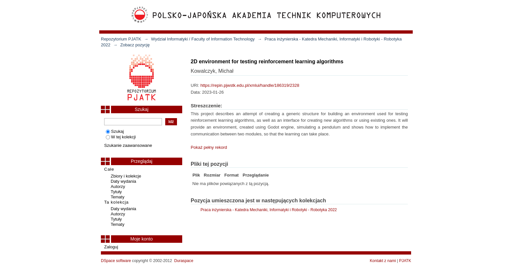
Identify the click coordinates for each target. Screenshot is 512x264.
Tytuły (116, 191)
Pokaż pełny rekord (209, 147)
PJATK (405, 260)
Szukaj (115, 131)
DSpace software (116, 260)
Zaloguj (111, 246)
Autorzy (118, 186)
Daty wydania (123, 181)
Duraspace (183, 260)
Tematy (117, 196)
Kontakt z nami (383, 260)
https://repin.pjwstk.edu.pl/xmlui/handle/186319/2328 (249, 85)
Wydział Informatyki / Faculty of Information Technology (203, 39)
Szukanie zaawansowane (128, 145)
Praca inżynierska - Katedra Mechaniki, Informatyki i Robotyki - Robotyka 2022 (268, 210)
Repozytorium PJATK (121, 39)
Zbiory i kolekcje (126, 176)
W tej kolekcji (121, 136)
